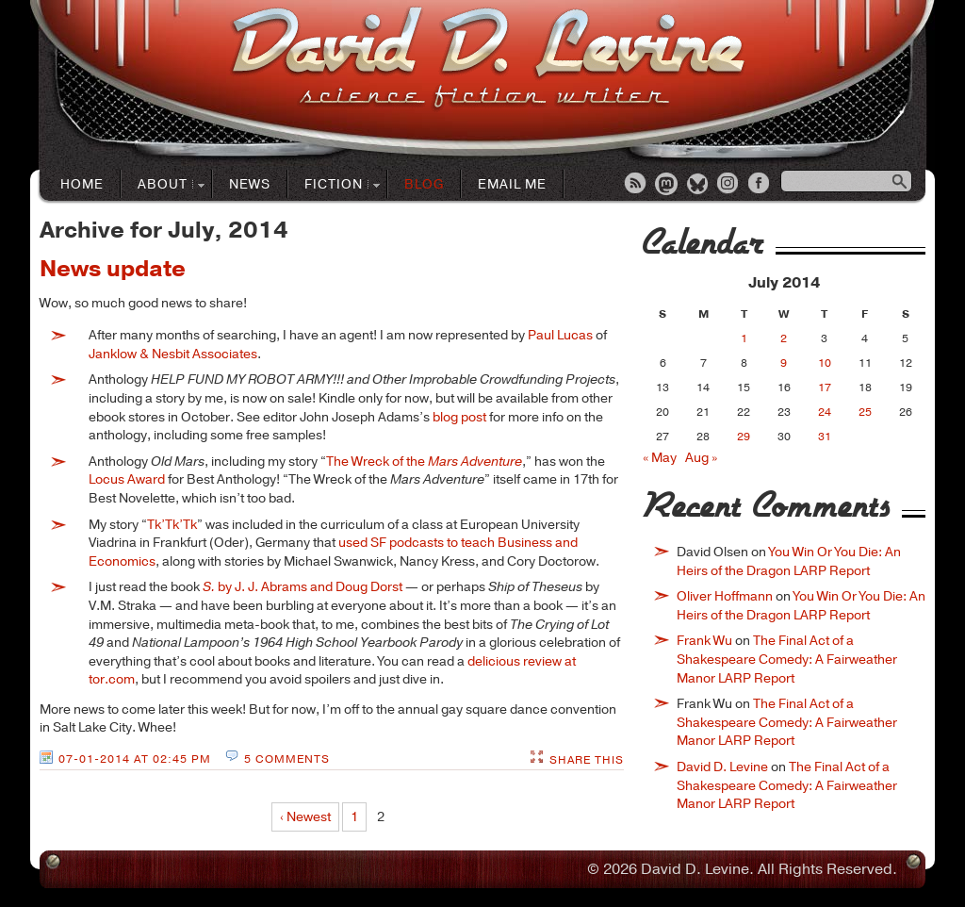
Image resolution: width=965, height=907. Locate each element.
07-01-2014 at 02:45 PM (134, 759)
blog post (459, 417)
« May (660, 458)
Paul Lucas (560, 335)
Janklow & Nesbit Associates (173, 354)
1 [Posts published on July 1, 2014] (744, 338)
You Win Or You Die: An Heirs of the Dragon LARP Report (789, 561)
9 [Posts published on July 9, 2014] (783, 363)
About (163, 185)
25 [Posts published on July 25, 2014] (865, 412)
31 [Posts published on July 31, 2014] (824, 436)
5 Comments (287, 759)
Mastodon (667, 185)
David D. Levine (722, 767)
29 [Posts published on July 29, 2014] (743, 436)
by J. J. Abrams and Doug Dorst (302, 587)
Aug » (701, 458)
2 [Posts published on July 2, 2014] (783, 338)
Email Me (512, 184)
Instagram (729, 185)
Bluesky (698, 185)
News (249, 184)
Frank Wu (704, 641)
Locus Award (127, 479)
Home (82, 184)
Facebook (760, 185)
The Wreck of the (424, 461)
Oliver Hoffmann (725, 596)
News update (113, 269)
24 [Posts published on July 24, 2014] (824, 412)
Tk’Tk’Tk (172, 525)
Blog (424, 184)
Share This (586, 760)
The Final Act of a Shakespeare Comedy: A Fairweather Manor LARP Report (787, 659)
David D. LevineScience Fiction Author (487, 59)
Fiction (334, 185)
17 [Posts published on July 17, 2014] (824, 387)
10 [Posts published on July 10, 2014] (824, 363)
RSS (636, 185)
